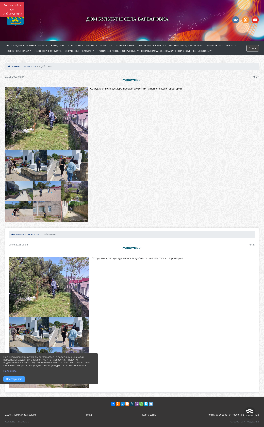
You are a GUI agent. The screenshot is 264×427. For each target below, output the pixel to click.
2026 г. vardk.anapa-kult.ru (20, 414)
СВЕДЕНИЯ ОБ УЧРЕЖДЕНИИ (28, 45)
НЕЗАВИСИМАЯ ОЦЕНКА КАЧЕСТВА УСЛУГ (166, 50)
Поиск (253, 48)
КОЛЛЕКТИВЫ (201, 50)
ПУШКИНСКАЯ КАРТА (151, 45)
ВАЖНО (230, 45)
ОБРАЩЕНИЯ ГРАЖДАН (78, 50)
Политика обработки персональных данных (233, 414)
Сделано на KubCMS (17, 421)
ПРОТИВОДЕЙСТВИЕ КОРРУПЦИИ (117, 50)
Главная (14, 66)
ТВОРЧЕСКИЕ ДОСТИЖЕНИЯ (185, 45)
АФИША (90, 45)
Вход (89, 414)
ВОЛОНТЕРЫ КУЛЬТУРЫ (48, 50)
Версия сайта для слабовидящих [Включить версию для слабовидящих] (12, 9)
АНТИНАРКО (213, 45)
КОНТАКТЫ (74, 45)
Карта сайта (149, 414)
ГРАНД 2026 (57, 45)
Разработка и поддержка (244, 421)
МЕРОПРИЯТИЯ (125, 45)
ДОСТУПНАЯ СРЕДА (18, 50)
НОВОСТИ (106, 45)
